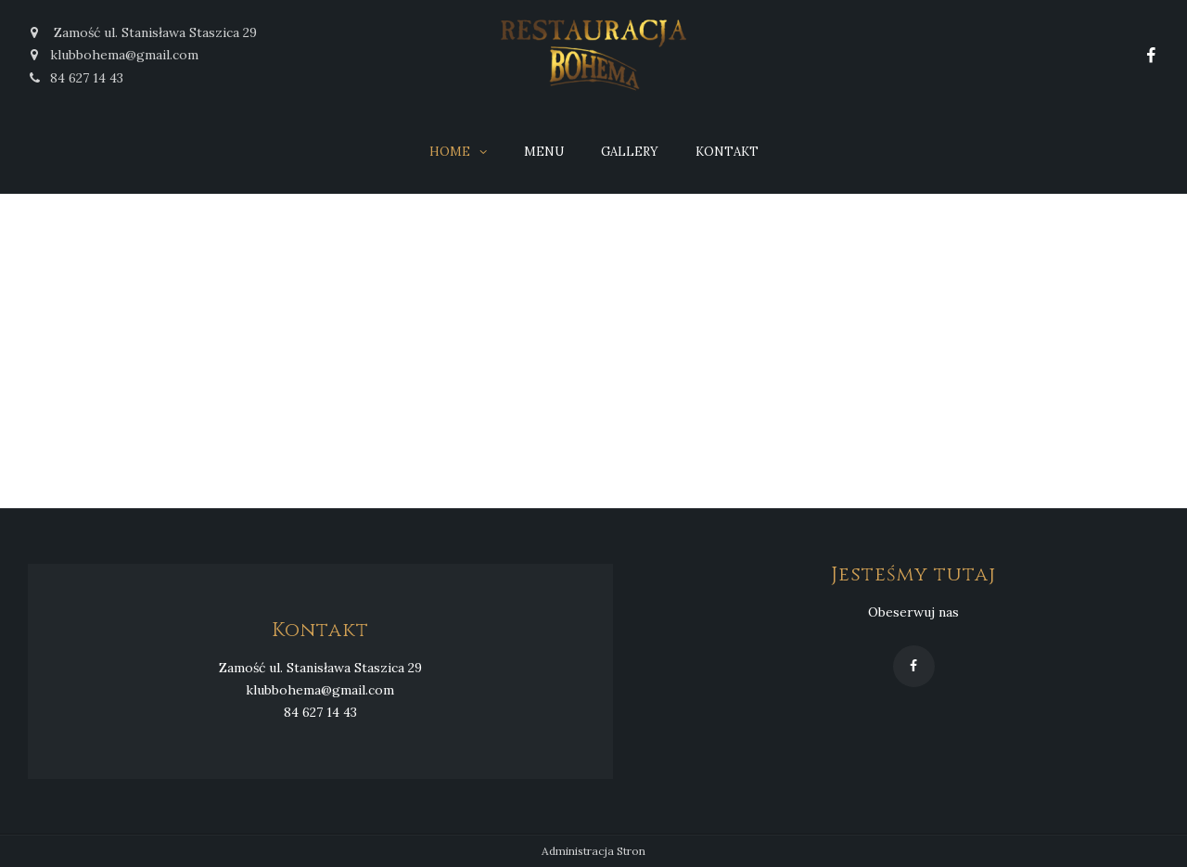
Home (449, 151)
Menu (544, 151)
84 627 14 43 (75, 78)
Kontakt (727, 151)
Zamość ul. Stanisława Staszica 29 (142, 32)
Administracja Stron (593, 852)
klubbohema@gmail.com (124, 54)
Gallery (629, 151)
